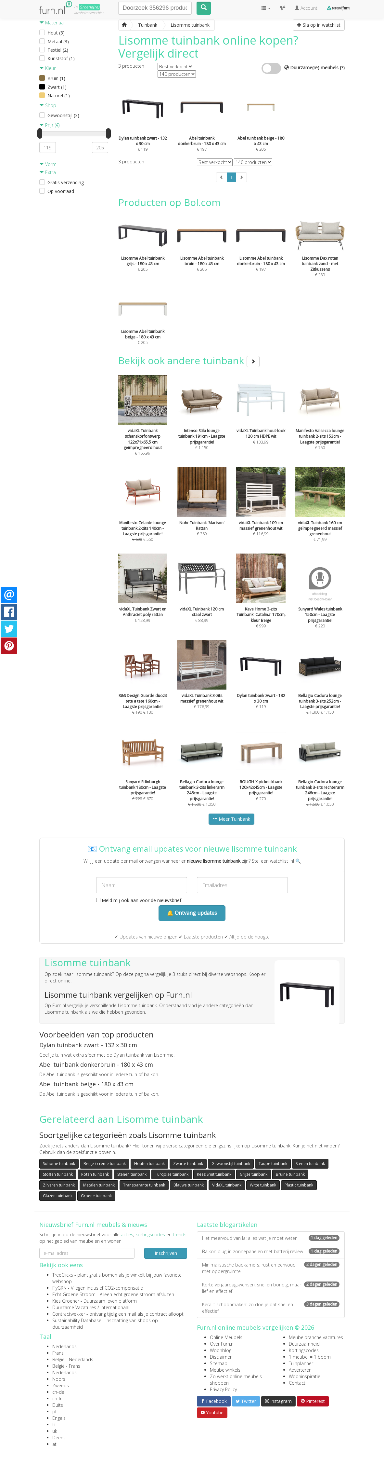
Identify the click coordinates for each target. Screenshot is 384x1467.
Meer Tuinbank (231, 819)
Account (306, 8)
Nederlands (64, 1346)
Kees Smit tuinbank (214, 1174)
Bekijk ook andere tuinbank (189, 360)
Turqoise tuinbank (171, 1174)
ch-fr (57, 1398)
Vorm (48, 164)
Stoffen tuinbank (58, 1174)
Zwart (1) (57, 87)
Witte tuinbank (263, 1185)
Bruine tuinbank (290, 1174)
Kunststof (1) (61, 58)
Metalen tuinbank (99, 1185)
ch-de (58, 1392)
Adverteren (300, 1370)
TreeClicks (62, 1275)
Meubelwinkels (225, 1370)
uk (54, 1431)
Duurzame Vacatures (74, 1307)
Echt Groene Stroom (74, 1294)
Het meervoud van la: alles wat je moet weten (270, 1238)
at (54, 1444)
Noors (58, 1379)
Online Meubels (226, 1337)
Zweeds (60, 1385)
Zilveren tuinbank (59, 1185)
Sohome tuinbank (59, 1163)
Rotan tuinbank (95, 1174)
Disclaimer (221, 1357)
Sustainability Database (76, 1320)
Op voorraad (60, 191)
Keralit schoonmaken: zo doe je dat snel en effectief (270, 1307)
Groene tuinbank (96, 1196)
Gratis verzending (65, 182)
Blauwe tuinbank (188, 1185)
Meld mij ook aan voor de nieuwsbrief (138, 900)
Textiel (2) (57, 50)
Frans (58, 1353)
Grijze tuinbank (253, 1174)
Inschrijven (166, 1253)
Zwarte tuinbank (188, 1163)
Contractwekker (68, 1314)
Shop (47, 105)
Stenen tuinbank (310, 1163)
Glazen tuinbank (57, 1196)
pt (54, 1411)
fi (53, 1424)
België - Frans (66, 1366)
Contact (297, 1383)
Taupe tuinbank (273, 1163)
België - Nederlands (72, 1359)
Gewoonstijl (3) (63, 115)
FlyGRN (59, 1288)
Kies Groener (65, 1301)
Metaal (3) (58, 41)
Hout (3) (56, 33)
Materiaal (52, 23)
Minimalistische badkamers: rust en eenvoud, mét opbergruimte (270, 1268)
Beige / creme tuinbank (104, 1163)
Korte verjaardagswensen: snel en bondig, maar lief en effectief (270, 1288)
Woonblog (220, 1350)
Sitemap (218, 1363)
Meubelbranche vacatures (316, 1337)
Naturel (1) (58, 95)
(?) (342, 67)
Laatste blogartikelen (227, 1224)
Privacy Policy (223, 1389)
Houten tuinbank (149, 1163)
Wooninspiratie (304, 1376)
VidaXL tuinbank (226, 1185)
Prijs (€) (49, 125)
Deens (59, 1437)
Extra (47, 172)
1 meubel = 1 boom (310, 1357)
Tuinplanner (301, 1363)
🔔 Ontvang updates (192, 912)
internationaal (114, 1307)
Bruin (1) (56, 78)
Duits (57, 1405)
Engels (59, 1418)
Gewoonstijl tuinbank (230, 1163)
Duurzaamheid (304, 1344)
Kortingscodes (304, 1350)
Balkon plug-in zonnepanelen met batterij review (270, 1251)
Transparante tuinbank (144, 1185)
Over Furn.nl (222, 1344)
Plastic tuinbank (299, 1185)
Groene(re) (89, 7)
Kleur (47, 68)
